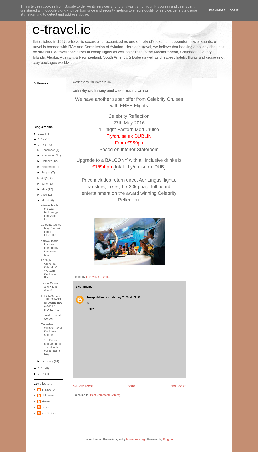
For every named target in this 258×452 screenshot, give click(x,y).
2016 (41, 144)
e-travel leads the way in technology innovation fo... (49, 212)
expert (46, 407)
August (46, 172)
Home (129, 386)
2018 (41, 133)
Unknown (48, 395)
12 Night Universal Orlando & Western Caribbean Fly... (49, 269)
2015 (41, 368)
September (48, 166)
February (47, 361)
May (44, 189)
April (44, 194)
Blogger (168, 439)
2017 (41, 139)
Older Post (176, 386)
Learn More (216, 10)
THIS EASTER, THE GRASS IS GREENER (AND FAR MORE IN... (51, 302)
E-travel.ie (48, 389)
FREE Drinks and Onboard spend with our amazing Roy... (51, 347)
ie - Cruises (49, 413)
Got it (234, 10)
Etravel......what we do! (51, 317)
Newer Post (83, 386)
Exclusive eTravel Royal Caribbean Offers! (51, 329)
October (47, 161)
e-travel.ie (62, 29)
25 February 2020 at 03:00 (123, 297)
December (48, 150)
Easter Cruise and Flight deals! (49, 287)
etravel (46, 401)
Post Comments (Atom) (105, 395)
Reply (90, 308)
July (44, 178)
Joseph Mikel (96, 297)
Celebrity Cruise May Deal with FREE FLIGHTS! (51, 230)
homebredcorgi (136, 439)
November (48, 155)
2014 (41, 373)
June (45, 183)
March (45, 200)
